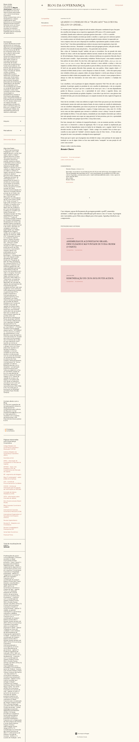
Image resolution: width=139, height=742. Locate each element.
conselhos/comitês (47, 25)
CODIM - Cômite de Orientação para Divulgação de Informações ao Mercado (12, 487)
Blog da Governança (66, 5)
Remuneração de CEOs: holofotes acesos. (90, 278)
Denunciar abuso (10, 139)
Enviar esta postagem (74, 157)
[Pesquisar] (119, 5)
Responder (69, 182)
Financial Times (8, 535)
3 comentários (78, 250)
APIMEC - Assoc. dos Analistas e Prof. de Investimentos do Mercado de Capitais (12, 469)
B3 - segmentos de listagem (12, 474)
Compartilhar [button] (45, 18)
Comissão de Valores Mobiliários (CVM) (10, 493)
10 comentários (79, 281)
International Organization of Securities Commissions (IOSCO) (12, 516)
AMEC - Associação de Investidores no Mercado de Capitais (12, 462)
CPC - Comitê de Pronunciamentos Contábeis (12, 482)
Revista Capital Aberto (10, 520)
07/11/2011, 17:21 (80, 169)
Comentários (9, 431)
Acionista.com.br (9, 458)
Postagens (9, 429)
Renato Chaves (71, 169)
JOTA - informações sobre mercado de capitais (12, 497)
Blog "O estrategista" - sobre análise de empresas (12, 478)
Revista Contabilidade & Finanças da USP (11, 528)
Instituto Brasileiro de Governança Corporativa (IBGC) (11, 453)
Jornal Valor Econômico (11, 532)
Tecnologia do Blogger (82, 734)
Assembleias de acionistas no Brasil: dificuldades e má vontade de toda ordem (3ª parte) (90, 244)
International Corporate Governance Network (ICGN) (12, 510)
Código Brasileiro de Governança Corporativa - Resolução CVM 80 (11, 447)
